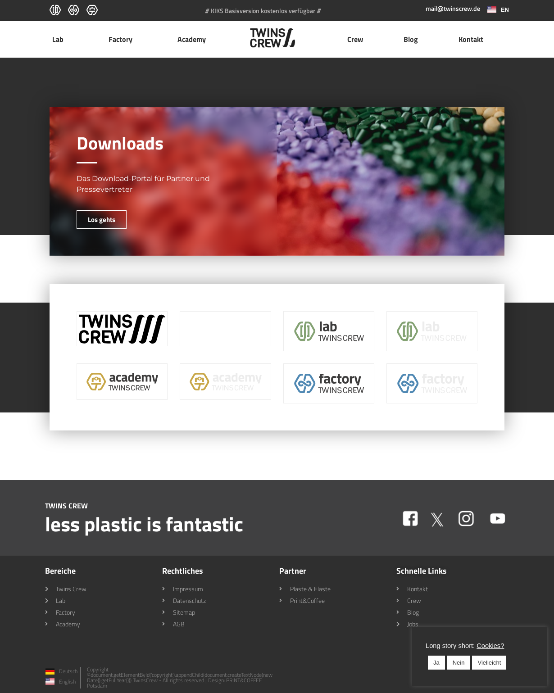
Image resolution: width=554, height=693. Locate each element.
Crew (355, 39)
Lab (60, 39)
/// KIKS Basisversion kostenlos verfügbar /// (263, 10)
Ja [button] (436, 662)
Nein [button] (459, 662)
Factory (123, 39)
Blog (411, 39)
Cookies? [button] (490, 645)
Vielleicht (489, 662)
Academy (193, 39)
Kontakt (471, 39)
